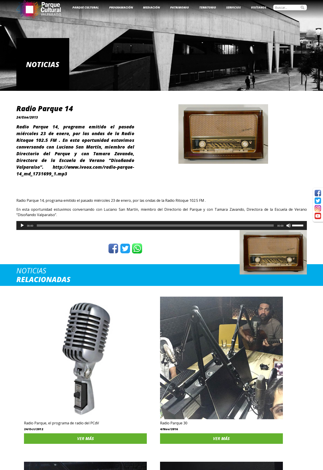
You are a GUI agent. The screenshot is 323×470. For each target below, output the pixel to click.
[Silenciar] (288, 225)
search (302, 7)
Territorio (207, 7)
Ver (50, 388)
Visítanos (258, 7)
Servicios (233, 7)
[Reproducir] (22, 225)
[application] (161, 225)
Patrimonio (179, 7)
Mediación (151, 7)
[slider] (155, 225)
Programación (121, 7)
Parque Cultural (85, 7)
